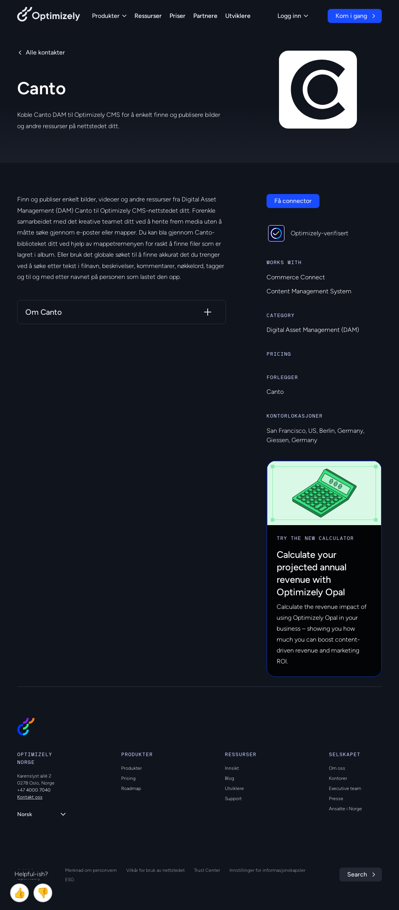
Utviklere (238, 15)
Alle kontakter (45, 52)
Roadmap (131, 788)
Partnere (205, 15)
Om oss (337, 768)
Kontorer (338, 778)
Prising (128, 778)
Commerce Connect (296, 277)
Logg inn (292, 15)
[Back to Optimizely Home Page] (48, 16)
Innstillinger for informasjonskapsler (267, 870)
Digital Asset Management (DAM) (313, 329)
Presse (336, 798)
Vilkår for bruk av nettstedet (155, 870)
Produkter (109, 15)
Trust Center (207, 870)
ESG (69, 879)
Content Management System (309, 291)
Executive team (345, 788)
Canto (275, 391)
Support (233, 798)
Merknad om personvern (91, 870)
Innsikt (232, 768)
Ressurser (148, 15)
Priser (177, 15)
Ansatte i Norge (345, 808)
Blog (229, 778)
